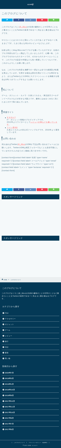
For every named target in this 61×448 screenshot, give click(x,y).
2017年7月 (9, 424)
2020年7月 (9, 373)
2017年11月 (10, 407)
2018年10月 (10, 390)
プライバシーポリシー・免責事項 (38, 442)
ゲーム (7, 330)
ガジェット (9, 324)
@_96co (23, 27)
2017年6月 (9, 429)
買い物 (7, 358)
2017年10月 (10, 412)
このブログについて (19, 442)
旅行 (6, 341)
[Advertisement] (30, 216)
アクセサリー (10, 319)
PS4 (6, 313)
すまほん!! (11, 117)
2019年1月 (9, 384)
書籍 (6, 353)
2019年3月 (9, 378)
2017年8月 (9, 418)
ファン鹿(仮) (12, 127)
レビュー (8, 336)
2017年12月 (10, 401)
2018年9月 (9, 395)
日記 (6, 347)
